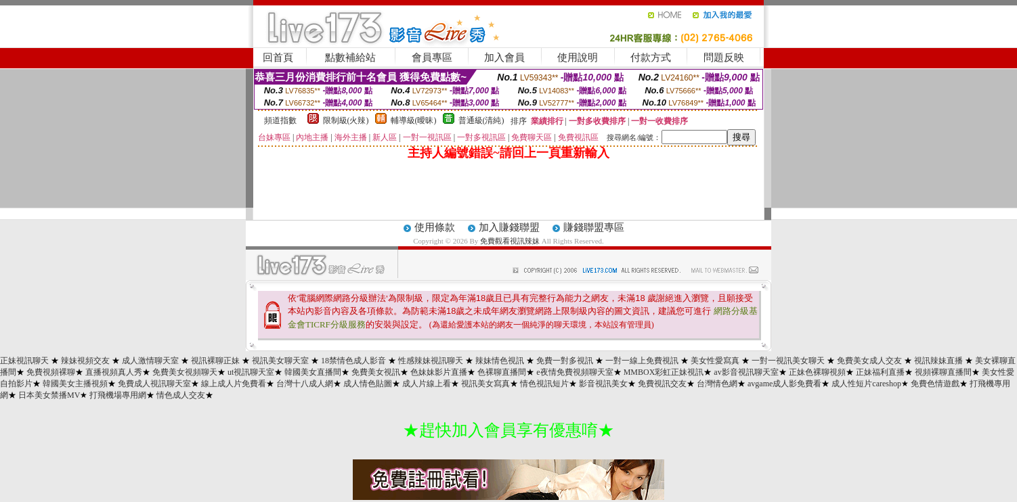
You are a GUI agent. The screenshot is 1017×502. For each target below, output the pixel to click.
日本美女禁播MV (49, 395)
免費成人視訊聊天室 (154, 383)
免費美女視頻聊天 (184, 372)
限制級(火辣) (346, 120)
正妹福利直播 (880, 372)
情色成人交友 (180, 395)
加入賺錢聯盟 (509, 227)
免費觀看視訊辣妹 (510, 241)
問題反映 (724, 57)
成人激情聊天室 (150, 360)
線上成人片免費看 (233, 383)
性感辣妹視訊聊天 (430, 360)
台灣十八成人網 (304, 383)
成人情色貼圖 (367, 383)
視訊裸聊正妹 (215, 360)
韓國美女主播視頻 (75, 383)
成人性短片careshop (866, 383)
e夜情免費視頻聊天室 (574, 372)
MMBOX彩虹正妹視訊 (664, 372)
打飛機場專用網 (117, 395)
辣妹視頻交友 (85, 360)
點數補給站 (350, 57)
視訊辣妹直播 (938, 360)
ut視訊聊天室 (251, 372)
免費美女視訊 (375, 372)
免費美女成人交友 (869, 360)
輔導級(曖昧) (414, 120)
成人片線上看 (426, 383)
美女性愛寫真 (715, 360)
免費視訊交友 (662, 383)
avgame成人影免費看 (784, 383)
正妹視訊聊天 (24, 360)
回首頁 (278, 57)
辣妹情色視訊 (499, 360)
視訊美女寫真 (485, 383)
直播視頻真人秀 (113, 372)
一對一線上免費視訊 (641, 360)
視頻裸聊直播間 (943, 372)
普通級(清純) (481, 120)
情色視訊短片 (544, 383)
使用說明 (577, 57)
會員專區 (432, 57)
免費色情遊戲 (935, 383)
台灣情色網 (717, 383)
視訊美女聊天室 (280, 360)
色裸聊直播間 (501, 372)
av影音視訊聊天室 (746, 372)
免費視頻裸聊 (50, 372)
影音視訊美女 (603, 383)
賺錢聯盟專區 (593, 227)
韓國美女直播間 (312, 372)
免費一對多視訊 (564, 360)
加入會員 (504, 57)
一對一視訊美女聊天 (788, 360)
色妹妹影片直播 (438, 372)
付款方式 (650, 57)
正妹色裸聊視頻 (817, 372)
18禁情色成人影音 (353, 360)
